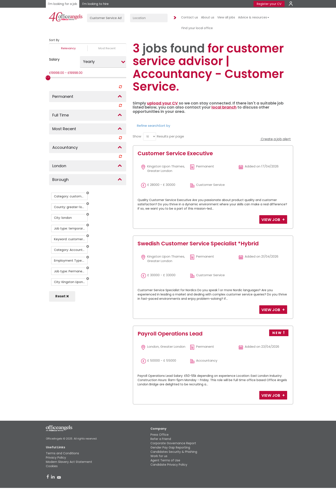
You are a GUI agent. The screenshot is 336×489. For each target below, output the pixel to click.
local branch (224, 107)
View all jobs (226, 17)
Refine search (148, 125)
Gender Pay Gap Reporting (170, 447)
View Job (271, 219)
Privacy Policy (56, 457)
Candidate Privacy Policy (168, 464)
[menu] (149, 136)
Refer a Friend (160, 439)
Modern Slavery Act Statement (69, 462)
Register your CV (269, 4)
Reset (62, 296)
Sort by (164, 125)
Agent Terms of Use (165, 460)
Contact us (189, 17)
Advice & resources (253, 17)
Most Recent (107, 48)
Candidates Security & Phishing (173, 452)
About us (207, 17)
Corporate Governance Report (173, 443)
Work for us (158, 456)
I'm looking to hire (95, 4)
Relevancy (68, 48)
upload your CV (162, 103)
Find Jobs (174, 18)
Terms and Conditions (62, 453)
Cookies (52, 466)
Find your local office (197, 28)
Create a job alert (275, 139)
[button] (88, 192)
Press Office (159, 434)
